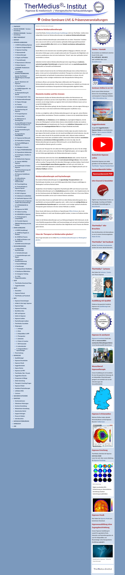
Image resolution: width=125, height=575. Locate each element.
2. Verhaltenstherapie (21, 253)
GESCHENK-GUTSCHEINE (21, 396)
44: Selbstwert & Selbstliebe (23, 196)
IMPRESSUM (17, 424)
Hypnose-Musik (19, 363)
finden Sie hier (96, 236)
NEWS (15, 288)
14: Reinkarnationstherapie (23, 99)
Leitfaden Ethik (19, 391)
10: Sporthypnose (20, 86)
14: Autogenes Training (21, 274)
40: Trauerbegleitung (21, 184)
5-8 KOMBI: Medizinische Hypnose (22, 68)
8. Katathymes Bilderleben (22, 271)
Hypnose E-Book (19, 386)
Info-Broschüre (19, 418)
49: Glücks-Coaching (21, 212)
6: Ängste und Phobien (21, 57)
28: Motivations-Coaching (22, 140)
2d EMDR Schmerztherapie (22, 243)
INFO (15, 298)
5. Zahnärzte (20, 338)
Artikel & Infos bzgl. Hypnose (23, 303)
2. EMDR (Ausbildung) (21, 230)
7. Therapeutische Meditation (23, 269)
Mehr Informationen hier (100, 98)
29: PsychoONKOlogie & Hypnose (22, 144)
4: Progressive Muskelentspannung (21, 260)
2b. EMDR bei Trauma (21, 237)
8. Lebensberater (21, 346)
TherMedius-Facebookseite (104, 245)
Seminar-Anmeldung (21, 406)
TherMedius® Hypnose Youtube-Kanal (103, 166)
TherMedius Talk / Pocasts (22, 373)
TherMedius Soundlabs (21, 323)
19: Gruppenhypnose (21, 114)
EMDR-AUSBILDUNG (19, 228)
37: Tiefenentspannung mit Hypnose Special (22, 170)
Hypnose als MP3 (20, 370)
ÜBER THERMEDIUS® (20, 37)
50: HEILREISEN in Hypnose (22, 214)
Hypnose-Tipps (19, 306)
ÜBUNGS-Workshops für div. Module (23, 224)
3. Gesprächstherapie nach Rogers (22, 256)
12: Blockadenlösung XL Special (22, 93)
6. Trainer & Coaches (22, 341)
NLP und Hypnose (20, 313)
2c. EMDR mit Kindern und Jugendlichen (22, 240)
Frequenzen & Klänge (21, 378)
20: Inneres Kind (19, 116)
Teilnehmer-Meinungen (21, 403)
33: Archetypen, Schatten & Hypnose (23, 155)
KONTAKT (16, 40)
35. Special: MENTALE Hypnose (21, 162)
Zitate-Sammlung (20, 381)
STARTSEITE (17, 26)
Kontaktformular (96, 62)
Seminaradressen (20, 401)
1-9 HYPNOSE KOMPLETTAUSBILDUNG (22, 72)
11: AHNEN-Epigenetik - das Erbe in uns (23, 89)
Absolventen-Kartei (20, 411)
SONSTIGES (17, 398)
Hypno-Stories (19, 368)
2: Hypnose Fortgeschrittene (23, 47)
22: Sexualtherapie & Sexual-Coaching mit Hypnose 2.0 (23, 123)
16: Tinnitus (18, 104)
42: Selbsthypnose (20, 191)
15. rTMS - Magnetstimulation (20, 277)
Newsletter (18, 291)
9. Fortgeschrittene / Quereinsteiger (22, 349)
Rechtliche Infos (19, 311)
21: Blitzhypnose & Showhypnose (20, 119)
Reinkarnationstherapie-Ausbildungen (57, 33)
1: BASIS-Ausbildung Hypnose (23, 45)
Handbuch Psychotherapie (22, 388)
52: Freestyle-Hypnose (21, 221)
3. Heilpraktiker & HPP (22, 333)
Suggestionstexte (20, 285)
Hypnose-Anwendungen (22, 301)
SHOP (15, 280)
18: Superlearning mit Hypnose (21, 110)
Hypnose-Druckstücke (21, 360)
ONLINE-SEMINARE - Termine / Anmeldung (22, 29)
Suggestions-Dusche (20, 376)
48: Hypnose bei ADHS (21, 209)
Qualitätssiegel (19, 358)
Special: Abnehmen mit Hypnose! (21, 82)
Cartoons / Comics (106, 272)
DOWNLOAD (17, 355)
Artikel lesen (101, 422)
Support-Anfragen (20, 413)
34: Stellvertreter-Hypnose (22, 159)
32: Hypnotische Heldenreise (23, 152)
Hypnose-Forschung (20, 308)
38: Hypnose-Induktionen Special (22, 175)
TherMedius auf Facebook (22, 296)
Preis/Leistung (19, 353)
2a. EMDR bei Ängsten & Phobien (22, 233)
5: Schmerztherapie (20, 55)
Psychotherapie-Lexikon (22, 321)
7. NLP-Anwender (21, 344)
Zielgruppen (18, 326)
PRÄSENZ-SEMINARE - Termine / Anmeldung (23, 34)
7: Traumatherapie (20, 60)
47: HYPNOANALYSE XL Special (21, 206)
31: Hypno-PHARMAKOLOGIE (23, 150)
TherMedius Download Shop (23, 283)
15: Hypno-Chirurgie (21, 102)
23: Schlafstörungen (20, 127)
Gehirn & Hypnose (20, 316)
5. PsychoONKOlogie (21, 264)
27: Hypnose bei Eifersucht (22, 138)
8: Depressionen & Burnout (23, 62)
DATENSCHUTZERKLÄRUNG (21, 421)
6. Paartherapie (19, 266)
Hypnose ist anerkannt (98, 338)
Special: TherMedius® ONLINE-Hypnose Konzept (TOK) (22, 77)
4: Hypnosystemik (20, 52)
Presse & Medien (20, 416)
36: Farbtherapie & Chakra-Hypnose (23, 166)
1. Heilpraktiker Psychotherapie (19, 249)
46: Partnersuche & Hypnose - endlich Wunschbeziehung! (23, 201)
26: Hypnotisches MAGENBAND (20, 134)
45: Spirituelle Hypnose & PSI (23, 198)
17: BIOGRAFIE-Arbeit (21, 107)
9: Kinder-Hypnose (20, 65)
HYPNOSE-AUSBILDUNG (20, 42)
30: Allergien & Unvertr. (22, 147)
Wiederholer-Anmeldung (22, 408)
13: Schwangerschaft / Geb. (23, 97)
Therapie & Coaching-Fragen (23, 383)
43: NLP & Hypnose (20, 193)
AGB (15, 426)
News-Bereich (96, 206)
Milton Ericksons (73, 211)
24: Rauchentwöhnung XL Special (22, 130)
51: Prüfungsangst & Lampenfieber (21, 217)
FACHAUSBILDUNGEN (20, 246)
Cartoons (17, 393)
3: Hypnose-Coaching (21, 50)
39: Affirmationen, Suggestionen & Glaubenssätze (20, 179)
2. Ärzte (18, 331)
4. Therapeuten (20, 336)
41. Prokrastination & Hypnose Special (21, 187)
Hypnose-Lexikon (20, 318)
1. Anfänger (19, 328)
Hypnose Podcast (20, 293)
